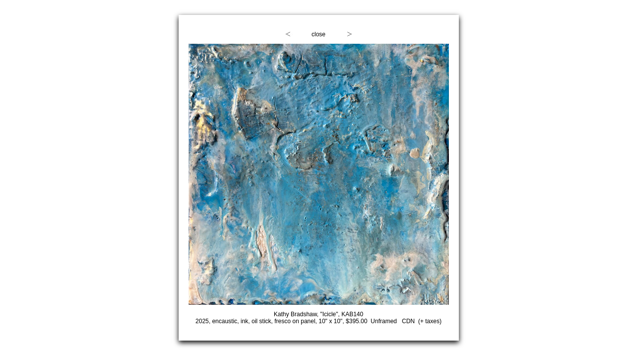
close (318, 34)
